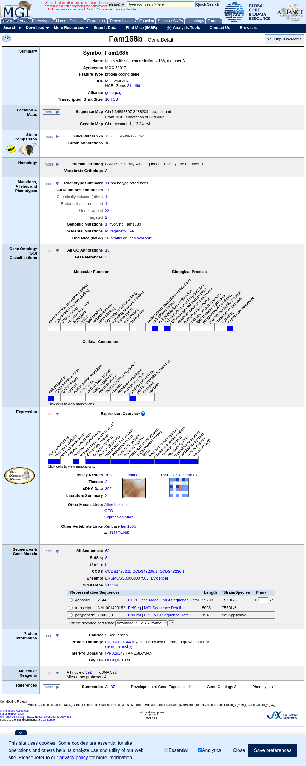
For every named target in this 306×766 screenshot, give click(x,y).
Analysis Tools (183, 28)
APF (133, 231)
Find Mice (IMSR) (141, 27)
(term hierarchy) (119, 646)
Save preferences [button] (272, 750)
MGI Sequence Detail (181, 600)
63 (107, 551)
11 (107, 183)
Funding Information (12, 713)
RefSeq (134, 608)
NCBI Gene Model (144, 600)
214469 (133, 85)
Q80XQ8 (112, 660)
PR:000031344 (118, 642)
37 (112, 686)
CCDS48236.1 (171, 571)
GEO (108, 510)
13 (107, 250)
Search (9, 27)
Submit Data (105, 27)
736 (108, 136)
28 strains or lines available (128, 238)
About (6, 20)
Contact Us (220, 27)
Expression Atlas (118, 517)
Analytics (209, 750)
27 (107, 190)
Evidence (159, 578)
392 (108, 488)
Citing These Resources (14, 710)
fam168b (128, 526)
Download (35, 27)
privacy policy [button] (73, 757)
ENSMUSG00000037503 (126, 578)
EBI (147, 615)
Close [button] (239, 750)
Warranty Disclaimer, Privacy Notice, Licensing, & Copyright (35, 716)
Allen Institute (116, 505)
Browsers (248, 27)
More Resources (69, 27)
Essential (176, 750)
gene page (114, 92)
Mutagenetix (115, 231)
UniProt (134, 615)
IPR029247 (114, 653)
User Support (48, 719)
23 (107, 210)
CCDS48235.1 (144, 571)
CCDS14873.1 (117, 571)
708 (108, 475)
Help (16, 20)
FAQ (26, 20)
